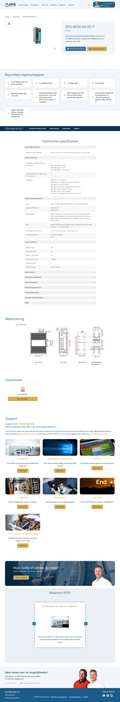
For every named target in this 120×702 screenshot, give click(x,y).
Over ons (45, 5)
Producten (35, 5)
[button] (106, 6)
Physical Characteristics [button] (33, 287)
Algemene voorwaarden (59, 697)
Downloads (66, 128)
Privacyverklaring (74, 697)
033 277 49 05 (10, 683)
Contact (71, 5)
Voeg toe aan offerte (97, 49)
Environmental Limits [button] (32, 292)
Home (7, 17)
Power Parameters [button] (31, 282)
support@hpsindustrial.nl (28, 434)
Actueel (54, 5)
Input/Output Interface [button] (32, 147)
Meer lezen (22, 471)
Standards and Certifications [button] (34, 298)
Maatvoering (54, 128)
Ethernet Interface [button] (31, 158)
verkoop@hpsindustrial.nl (98, 434)
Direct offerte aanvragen (76, 48)
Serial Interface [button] (30, 272)
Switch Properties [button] (31, 242)
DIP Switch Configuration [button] (33, 277)
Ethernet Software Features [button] (34, 198)
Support (62, 5)
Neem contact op (21, 577)
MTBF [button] (27, 303)
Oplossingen (23, 5)
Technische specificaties (37, 128)
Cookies (85, 697)
